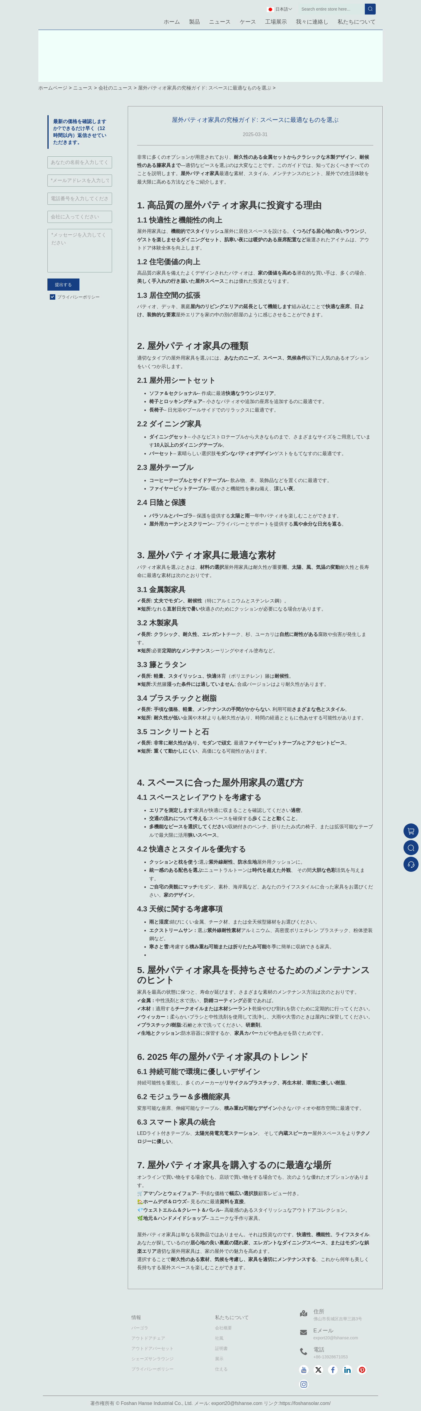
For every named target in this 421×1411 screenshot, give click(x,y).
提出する (63, 284)
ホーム (172, 22)
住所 (318, 1311)
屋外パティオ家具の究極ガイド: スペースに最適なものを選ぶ (204, 87)
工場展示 (276, 22)
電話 (318, 1350)
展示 (219, 1358)
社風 (219, 1338)
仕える (221, 1369)
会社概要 (223, 1327)
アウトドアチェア (148, 1338)
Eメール (323, 1331)
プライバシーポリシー (78, 297)
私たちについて (357, 22)
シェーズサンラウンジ (152, 1358)
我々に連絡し (312, 22)
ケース (248, 22)
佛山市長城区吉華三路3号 (337, 1318)
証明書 (221, 1348)
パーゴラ (139, 1327)
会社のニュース (115, 87)
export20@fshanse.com (335, 1337)
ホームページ (52, 87)
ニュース (220, 22)
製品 (194, 22)
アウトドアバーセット (152, 1348)
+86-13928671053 (330, 1356)
